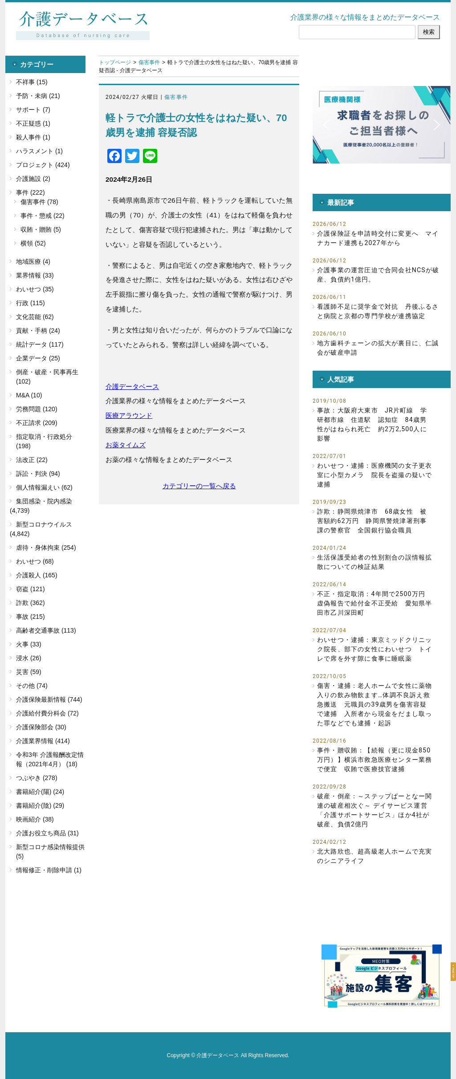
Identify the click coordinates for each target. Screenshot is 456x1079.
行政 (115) (30, 303)
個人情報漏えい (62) (44, 487)
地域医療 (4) (33, 261)
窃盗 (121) (30, 589)
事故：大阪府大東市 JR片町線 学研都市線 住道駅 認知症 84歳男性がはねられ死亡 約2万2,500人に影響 (372, 424)
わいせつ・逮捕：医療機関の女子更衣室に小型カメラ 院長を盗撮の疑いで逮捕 (374, 475)
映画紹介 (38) (35, 819)
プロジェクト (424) (43, 164)
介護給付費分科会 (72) (47, 713)
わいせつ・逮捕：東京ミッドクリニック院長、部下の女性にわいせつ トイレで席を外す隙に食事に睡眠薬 (374, 649)
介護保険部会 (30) (41, 727)
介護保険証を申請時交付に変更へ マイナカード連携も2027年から (378, 238)
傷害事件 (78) (39, 201)
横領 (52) (33, 243)
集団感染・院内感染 (44, 501)
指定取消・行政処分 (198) (44, 441)
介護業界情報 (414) (43, 740)
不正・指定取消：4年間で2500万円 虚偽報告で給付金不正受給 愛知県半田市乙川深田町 (374, 603)
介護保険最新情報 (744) (49, 699)
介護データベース (132, 386)
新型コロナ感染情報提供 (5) (50, 851)
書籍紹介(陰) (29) (40, 805)
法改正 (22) (32, 459)
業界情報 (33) (35, 275)
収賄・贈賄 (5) (40, 229)
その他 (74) (32, 685)
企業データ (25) (38, 358)
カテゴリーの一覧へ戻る (199, 486)
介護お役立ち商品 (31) (47, 833)
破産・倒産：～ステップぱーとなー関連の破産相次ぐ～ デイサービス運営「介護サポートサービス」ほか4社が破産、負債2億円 (374, 810)
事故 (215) (30, 616)
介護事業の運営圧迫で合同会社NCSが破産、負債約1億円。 (378, 274)
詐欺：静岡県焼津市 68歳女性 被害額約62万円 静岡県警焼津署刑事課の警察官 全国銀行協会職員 (372, 521)
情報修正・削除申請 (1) (48, 870)
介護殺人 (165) (36, 575)
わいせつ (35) (35, 289)
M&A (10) (29, 395)
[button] (382, 125)
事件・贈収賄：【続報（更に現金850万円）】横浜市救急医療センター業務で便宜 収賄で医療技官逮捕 (374, 759)
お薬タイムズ (126, 445)
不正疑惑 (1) (33, 123)
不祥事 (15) (32, 82)
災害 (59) (28, 671)
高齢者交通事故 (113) (46, 630)
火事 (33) (28, 644)
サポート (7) (33, 109)
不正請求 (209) (36, 422)
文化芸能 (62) (35, 316)
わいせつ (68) (35, 561)
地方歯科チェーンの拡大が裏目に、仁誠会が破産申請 (378, 347)
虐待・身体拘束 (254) (46, 547)
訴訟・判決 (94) (38, 473)
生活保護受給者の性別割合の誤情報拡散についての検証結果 (374, 562)
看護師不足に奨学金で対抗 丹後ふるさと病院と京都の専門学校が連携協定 (378, 311)
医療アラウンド (129, 415)
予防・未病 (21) (38, 95)
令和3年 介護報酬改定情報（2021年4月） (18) (50, 759)
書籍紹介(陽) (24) (40, 791)
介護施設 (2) (33, 178)
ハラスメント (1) (39, 151)
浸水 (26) (28, 658)
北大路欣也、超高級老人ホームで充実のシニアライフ (374, 856)
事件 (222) (30, 192)
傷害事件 (149, 62)
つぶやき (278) (36, 777)
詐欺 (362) (30, 602)
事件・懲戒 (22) (42, 215)
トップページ (115, 62)
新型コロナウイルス (44, 524)
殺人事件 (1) (33, 137)
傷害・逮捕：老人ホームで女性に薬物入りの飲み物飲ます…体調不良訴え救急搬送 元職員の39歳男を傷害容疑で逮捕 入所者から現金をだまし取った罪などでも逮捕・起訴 (374, 704)
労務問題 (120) (36, 409)
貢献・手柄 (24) (38, 330)
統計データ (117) (40, 344)
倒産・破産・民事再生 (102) (47, 376)
